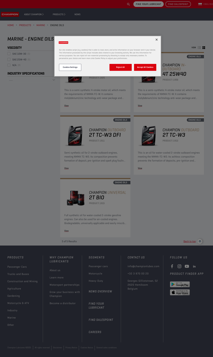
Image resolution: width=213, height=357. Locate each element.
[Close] (156, 39)
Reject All (120, 67)
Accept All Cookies (145, 67)
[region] (107, 56)
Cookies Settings (70, 67)
